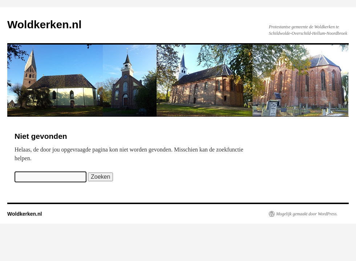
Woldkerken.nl (44, 24)
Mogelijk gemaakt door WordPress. (306, 213)
